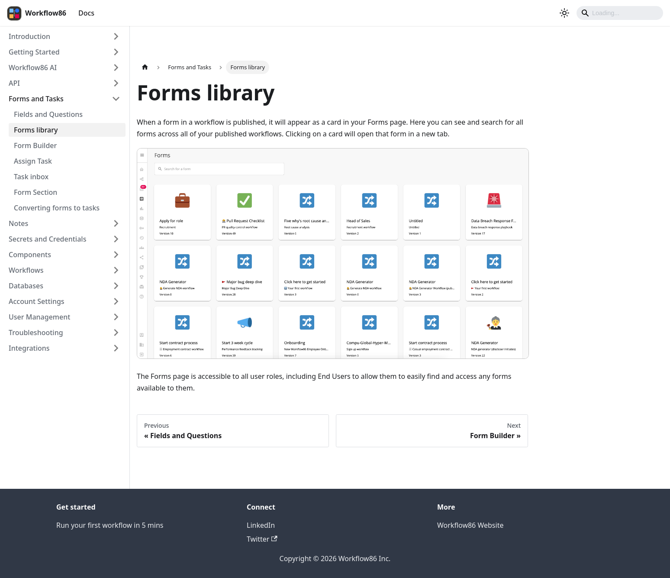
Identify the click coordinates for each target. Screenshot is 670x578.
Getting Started (34, 52)
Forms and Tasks (36, 98)
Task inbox (31, 176)
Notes (18, 223)
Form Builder (35, 145)
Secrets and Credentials (47, 239)
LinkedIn (261, 525)
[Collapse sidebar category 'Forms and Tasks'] (116, 99)
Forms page (386, 122)
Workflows (26, 270)
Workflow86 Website (470, 525)
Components (30, 254)
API (14, 83)
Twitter (262, 539)
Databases (26, 286)
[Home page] (145, 67)
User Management (39, 317)
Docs (86, 13)
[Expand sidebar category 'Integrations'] (116, 348)
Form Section (35, 192)
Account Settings (36, 301)
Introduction (29, 36)
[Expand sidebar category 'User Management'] (116, 317)
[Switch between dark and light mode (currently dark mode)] (564, 13)
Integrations (29, 348)
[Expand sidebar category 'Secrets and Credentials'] (116, 239)
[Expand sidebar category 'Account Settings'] (116, 301)
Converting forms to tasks (57, 208)
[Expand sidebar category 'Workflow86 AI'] (116, 67)
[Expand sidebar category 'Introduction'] (116, 36)
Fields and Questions (48, 114)
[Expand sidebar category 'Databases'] (116, 286)
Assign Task (33, 161)
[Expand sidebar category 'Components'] (116, 255)
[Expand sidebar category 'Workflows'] (116, 270)
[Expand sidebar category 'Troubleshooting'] (116, 332)
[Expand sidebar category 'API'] (116, 83)
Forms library (36, 130)
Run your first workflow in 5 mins (110, 525)
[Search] (620, 13)
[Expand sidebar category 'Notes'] (116, 223)
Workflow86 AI (33, 67)
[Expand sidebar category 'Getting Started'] (116, 52)
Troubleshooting (36, 332)
